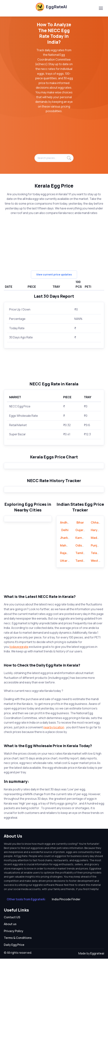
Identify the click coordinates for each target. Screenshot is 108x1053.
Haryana (97, 624)
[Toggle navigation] (100, 8)
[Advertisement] (54, 135)
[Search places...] (54, 158)
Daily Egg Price (14, 1039)
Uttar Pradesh (70, 655)
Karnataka (82, 632)
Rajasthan (67, 647)
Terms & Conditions (18, 1032)
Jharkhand (67, 632)
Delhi (64, 624)
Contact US (12, 1012)
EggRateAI (51, 6)
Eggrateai (97, 1048)
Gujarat (80, 624)
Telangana (98, 647)
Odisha (80, 640)
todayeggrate (19, 741)
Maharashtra (69, 640)
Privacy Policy (13, 1025)
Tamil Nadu (83, 647)
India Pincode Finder (66, 994)
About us (10, 1018)
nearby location (53, 822)
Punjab (96, 640)
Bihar (80, 617)
